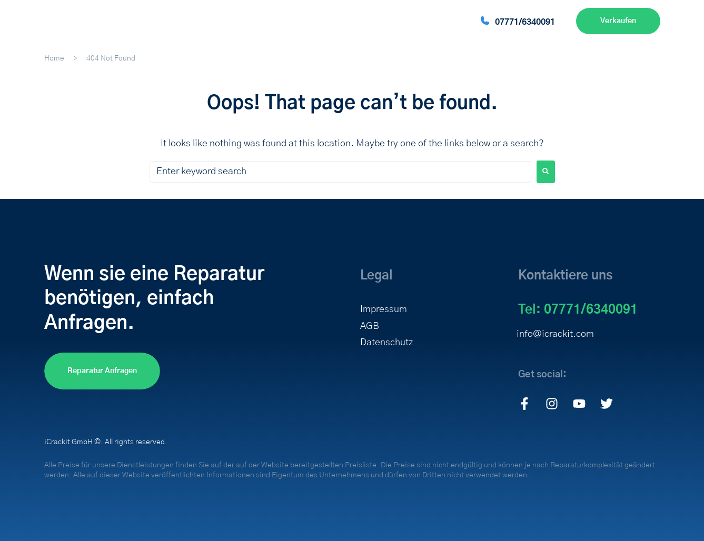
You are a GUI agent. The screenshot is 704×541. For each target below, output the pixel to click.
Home (54, 58)
